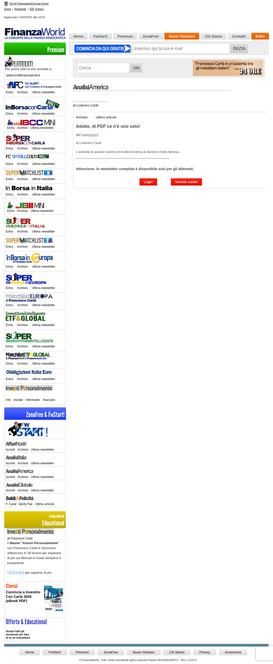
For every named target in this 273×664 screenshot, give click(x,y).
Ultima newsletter (43, 92)
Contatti (239, 36)
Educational (35, 520)
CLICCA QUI (15, 572)
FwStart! (100, 36)
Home (78, 36)
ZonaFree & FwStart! (45, 415)
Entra (7, 8)
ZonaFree (151, 36)
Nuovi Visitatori (182, 36)
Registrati (20, 8)
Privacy (204, 652)
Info (8, 400)
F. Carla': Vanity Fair (19, 504)
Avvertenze (233, 652)
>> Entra (34, 629)
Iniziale (18, 400)
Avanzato (49, 400)
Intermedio (33, 400)
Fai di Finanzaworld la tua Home (26, 3)
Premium (55, 50)
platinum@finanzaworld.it (23, 75)
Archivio (22, 92)
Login (148, 182)
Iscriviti (10, 449)
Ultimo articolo (44, 504)
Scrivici (37, 8)
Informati (34, 599)
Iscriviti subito (186, 182)
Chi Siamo (213, 36)
